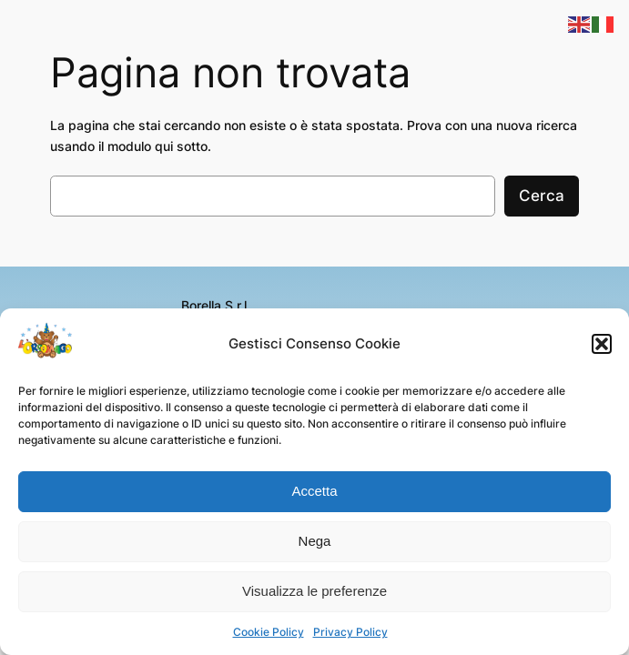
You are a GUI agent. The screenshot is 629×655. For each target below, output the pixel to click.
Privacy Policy (350, 632)
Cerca (541, 195)
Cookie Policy (268, 632)
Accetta (314, 491)
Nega (315, 541)
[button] (602, 344)
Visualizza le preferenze (314, 591)
